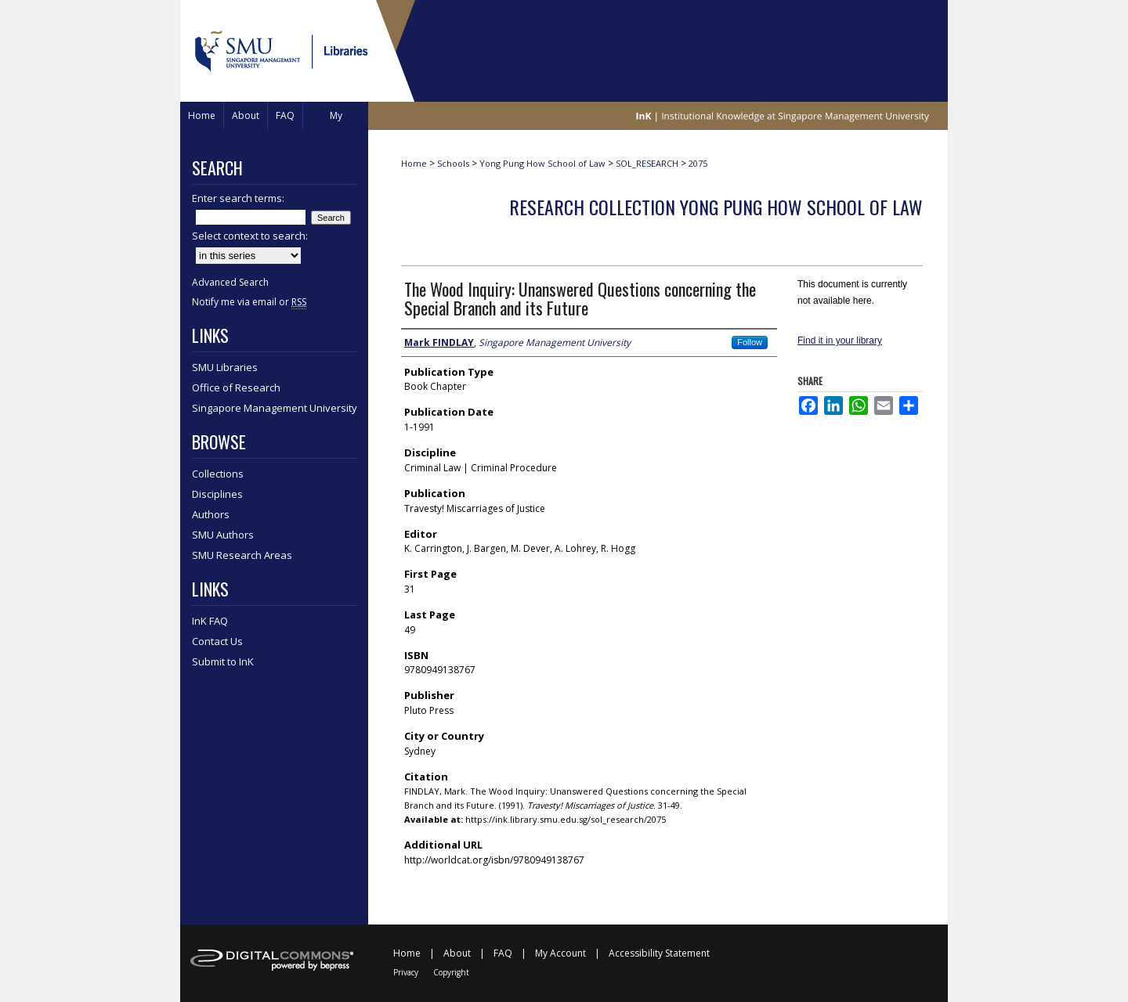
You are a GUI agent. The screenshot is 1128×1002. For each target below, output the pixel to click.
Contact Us (217, 641)
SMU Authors (223, 535)
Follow (749, 342)
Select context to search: (250, 236)
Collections (218, 474)
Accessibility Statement (659, 953)
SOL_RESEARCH (647, 163)
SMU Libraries (225, 367)
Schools (453, 163)
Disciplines (217, 494)
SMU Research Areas (242, 555)
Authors (211, 514)
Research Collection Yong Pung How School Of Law (716, 207)
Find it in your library (839, 340)
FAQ (503, 953)
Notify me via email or (249, 301)
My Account (560, 953)
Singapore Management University (274, 408)
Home (414, 163)
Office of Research (236, 387)
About (457, 953)
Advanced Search (230, 282)
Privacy (405, 972)
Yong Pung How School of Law (542, 163)
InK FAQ (210, 621)
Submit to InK (223, 661)
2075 (698, 163)
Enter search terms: (238, 198)
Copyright (451, 972)
